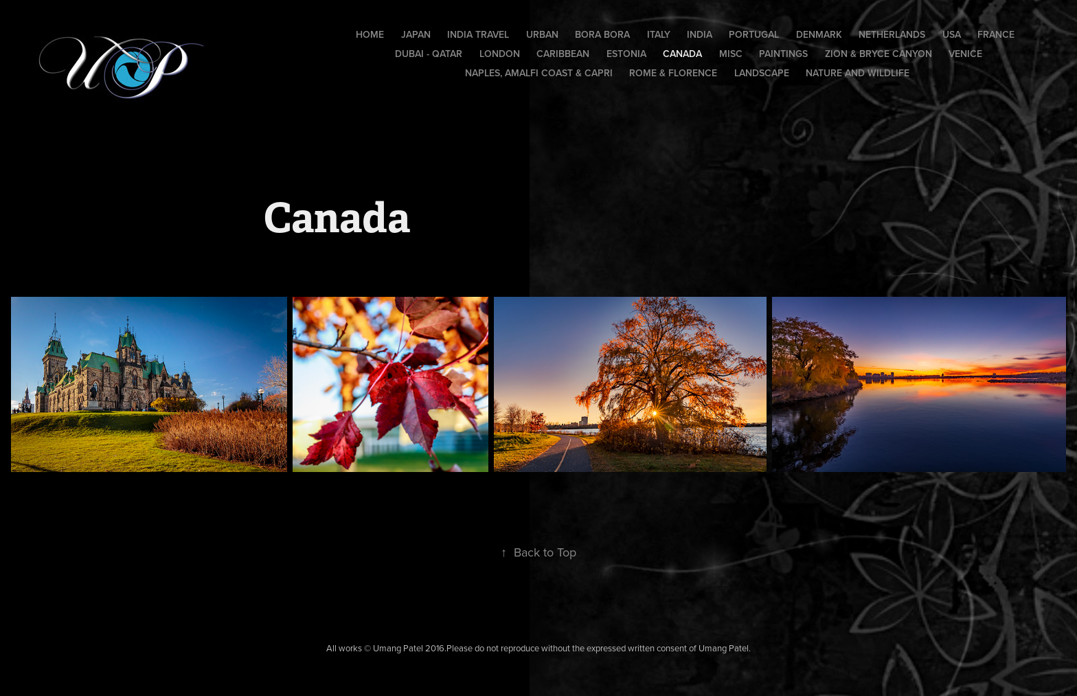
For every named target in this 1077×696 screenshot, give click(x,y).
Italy (658, 34)
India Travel (478, 34)
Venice (965, 53)
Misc (730, 53)
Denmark (819, 34)
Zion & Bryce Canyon (878, 53)
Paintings (783, 53)
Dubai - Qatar (428, 53)
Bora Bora (602, 34)
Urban (542, 34)
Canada (682, 53)
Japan (416, 34)
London (499, 53)
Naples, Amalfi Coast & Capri (539, 73)
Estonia (626, 53)
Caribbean (562, 53)
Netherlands (892, 34)
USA (951, 34)
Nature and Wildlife (857, 73)
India (699, 34)
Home (370, 34)
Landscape (761, 73)
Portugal (754, 34)
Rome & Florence (673, 73)
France (995, 34)
